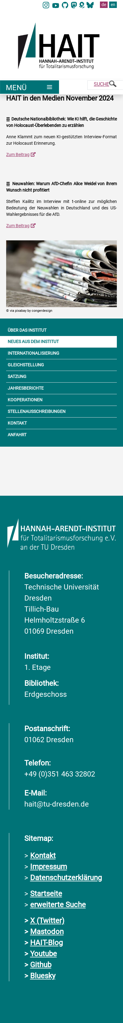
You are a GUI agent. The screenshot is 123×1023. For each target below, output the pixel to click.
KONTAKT (17, 423)
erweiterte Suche (58, 904)
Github (40, 964)
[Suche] (105, 85)
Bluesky (42, 975)
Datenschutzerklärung (66, 877)
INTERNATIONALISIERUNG (33, 353)
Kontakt (43, 855)
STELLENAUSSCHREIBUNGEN (36, 411)
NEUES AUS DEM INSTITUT (33, 341)
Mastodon (47, 931)
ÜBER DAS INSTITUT (27, 330)
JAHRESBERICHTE (26, 388)
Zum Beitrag (18, 154)
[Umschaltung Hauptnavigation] (29, 87)
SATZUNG (17, 376)
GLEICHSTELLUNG (26, 364)
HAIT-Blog (46, 942)
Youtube (43, 953)
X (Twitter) (47, 920)
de (103, 4)
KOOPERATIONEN (25, 399)
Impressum (48, 866)
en (113, 4)
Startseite (46, 893)
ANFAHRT (17, 434)
